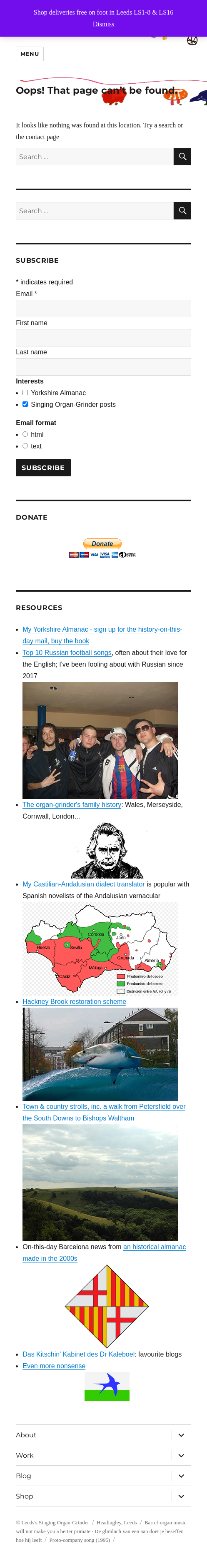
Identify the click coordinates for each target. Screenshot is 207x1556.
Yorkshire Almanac (58, 392)
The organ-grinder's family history (71, 804)
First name (31, 322)
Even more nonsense (53, 1365)
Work (25, 1455)
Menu (29, 53)
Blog (23, 1476)
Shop (24, 1496)
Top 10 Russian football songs (66, 652)
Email (26, 293)
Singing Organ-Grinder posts (73, 404)
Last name (31, 352)
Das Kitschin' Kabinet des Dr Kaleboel (78, 1354)
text (36, 446)
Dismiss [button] (104, 23)
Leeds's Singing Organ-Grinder (55, 1522)
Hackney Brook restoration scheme (74, 1001)
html (37, 434)
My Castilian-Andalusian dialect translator (83, 884)
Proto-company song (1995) (80, 1540)
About (26, 1435)
